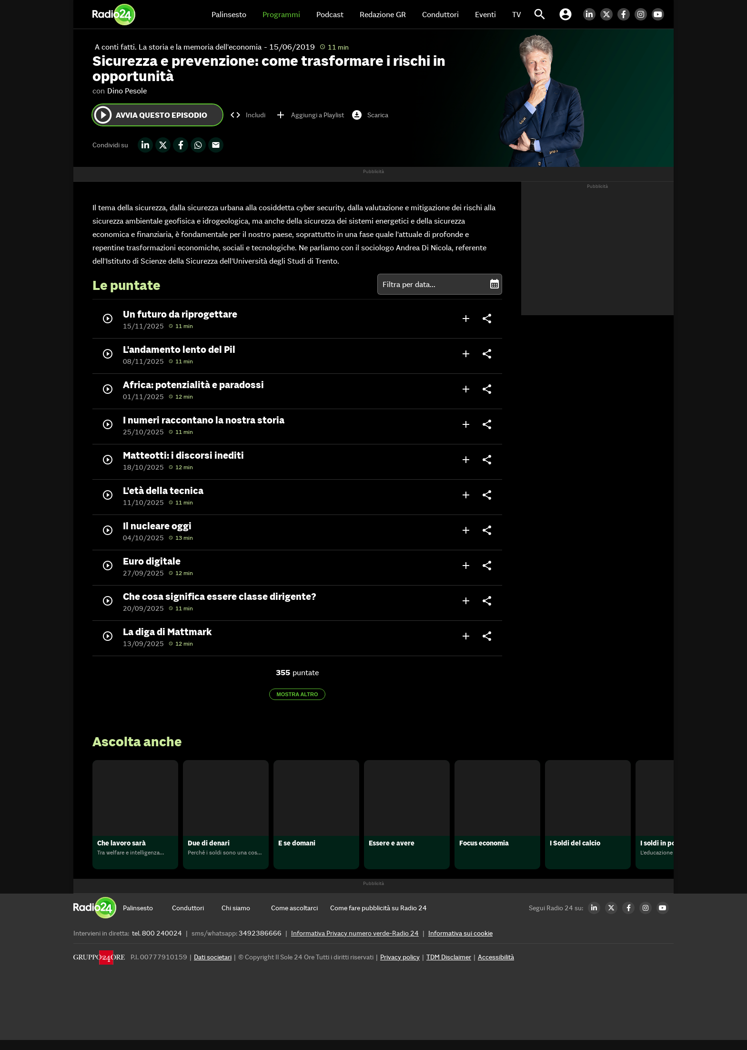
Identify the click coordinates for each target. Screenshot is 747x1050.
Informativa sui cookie (460, 943)
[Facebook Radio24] (626, 14)
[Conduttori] (197, 918)
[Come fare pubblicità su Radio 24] (378, 918)
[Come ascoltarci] (296, 918)
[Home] (113, 14)
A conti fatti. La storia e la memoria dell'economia (178, 46)
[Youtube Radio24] (660, 14)
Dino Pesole (127, 90)
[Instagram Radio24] (643, 14)
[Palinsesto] (147, 918)
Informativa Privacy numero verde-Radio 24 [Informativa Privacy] (355, 943)
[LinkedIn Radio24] (591, 14)
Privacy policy (400, 967)
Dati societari (213, 967)
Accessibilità (496, 967)
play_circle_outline (102, 114)
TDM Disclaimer (448, 967)
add (466, 318)
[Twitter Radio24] (608, 14)
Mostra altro (297, 694)
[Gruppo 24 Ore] (99, 969)
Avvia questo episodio (149, 114)
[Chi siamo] (246, 918)
